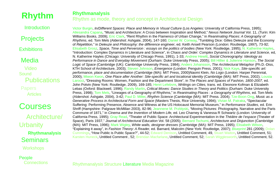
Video (30, 68)
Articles (34, 94)
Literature (132, 164)
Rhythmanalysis (88, 164)
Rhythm (38, 15)
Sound (25, 74)
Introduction (37, 27)
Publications (42, 80)
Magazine (164, 164)
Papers (28, 88)
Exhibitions (30, 49)
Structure (113, 164)
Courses (35, 106)
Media (29, 60)
